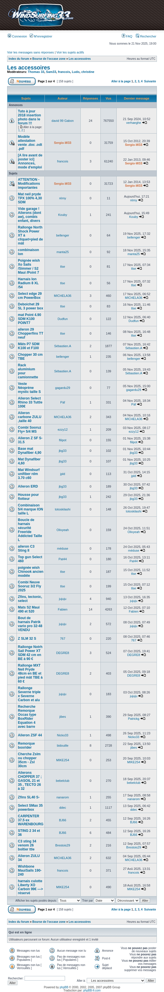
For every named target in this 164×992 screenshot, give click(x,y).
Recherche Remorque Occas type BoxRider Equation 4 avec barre (27, 717)
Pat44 (62, 559)
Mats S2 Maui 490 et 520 (29, 609)
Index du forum (19, 58)
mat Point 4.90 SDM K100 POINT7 (29, 319)
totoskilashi (62, 509)
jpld (62, 474)
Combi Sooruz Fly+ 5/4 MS (29, 430)
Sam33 (51, 71)
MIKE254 (62, 760)
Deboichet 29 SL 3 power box (30, 306)
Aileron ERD (28, 486)
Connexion (17, 36)
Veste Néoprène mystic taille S (29, 388)
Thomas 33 (36, 71)
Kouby (62, 214)
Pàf (62, 402)
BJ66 (62, 820)
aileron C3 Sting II (26, 548)
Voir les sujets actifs (70, 52)
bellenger (62, 235)
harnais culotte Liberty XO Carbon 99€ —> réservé (30, 887)
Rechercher (146, 36)
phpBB (64, 987)
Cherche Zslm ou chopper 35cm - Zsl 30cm (29, 760)
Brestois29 (62, 845)
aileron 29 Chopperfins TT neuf (30, 333)
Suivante (150, 81)
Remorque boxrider (26, 745)
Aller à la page (121, 81)
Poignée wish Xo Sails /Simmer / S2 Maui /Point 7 (29, 267)
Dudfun (63, 319)
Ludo (76, 71)
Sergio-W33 (62, 142)
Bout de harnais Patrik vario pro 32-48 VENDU (30, 624)
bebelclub (62, 780)
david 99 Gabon (63, 120)
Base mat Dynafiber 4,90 (29, 451)
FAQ (127, 36)
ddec (62, 807)
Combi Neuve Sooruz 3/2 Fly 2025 (29, 586)
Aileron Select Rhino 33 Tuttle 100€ (30, 402)
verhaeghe (133, 122)
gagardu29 (62, 387)
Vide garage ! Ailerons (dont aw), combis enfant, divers (29, 215)
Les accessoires (80, 58)
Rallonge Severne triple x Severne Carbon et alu (29, 694)
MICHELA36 (62, 295)
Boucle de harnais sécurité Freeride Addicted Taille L (30, 530)
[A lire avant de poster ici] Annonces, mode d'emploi (30, 161)
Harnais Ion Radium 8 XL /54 (28, 283)
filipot (62, 440)
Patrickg (133, 718)
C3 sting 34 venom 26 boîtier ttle (27, 845)
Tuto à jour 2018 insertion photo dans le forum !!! (29, 117)
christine (87, 71)
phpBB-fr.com (92, 990)
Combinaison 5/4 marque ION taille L (30, 509)
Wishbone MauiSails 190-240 (30, 870)
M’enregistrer (41, 36)
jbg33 (62, 450)
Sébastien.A (62, 346)
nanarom (62, 797)
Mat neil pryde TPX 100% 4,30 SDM (30, 198)
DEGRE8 (62, 653)
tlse (62, 266)
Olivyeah (62, 530)
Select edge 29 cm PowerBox (30, 296)
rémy (62, 198)
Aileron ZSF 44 (30, 735)
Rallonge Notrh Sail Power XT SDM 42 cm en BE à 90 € (30, 653)
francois (64, 71)
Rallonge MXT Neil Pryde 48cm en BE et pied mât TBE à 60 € (30, 673)
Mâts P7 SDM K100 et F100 (28, 346)
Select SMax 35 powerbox (30, 808)
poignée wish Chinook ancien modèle (30, 572)
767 (62, 638)
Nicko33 (62, 735)
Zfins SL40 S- (29, 797)
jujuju (62, 599)
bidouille (62, 745)
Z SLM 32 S (27, 639)
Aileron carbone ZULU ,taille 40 (29, 417)
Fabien (63, 609)
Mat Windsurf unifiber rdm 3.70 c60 (29, 474)
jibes (62, 716)
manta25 (62, 252)
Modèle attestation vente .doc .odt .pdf (30, 143)
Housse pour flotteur (28, 497)
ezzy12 (63, 429)
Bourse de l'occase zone (48, 58)
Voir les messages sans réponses (30, 52)
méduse (62, 548)
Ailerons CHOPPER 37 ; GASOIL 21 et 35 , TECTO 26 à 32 (30, 781)
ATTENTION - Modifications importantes (29, 184)
